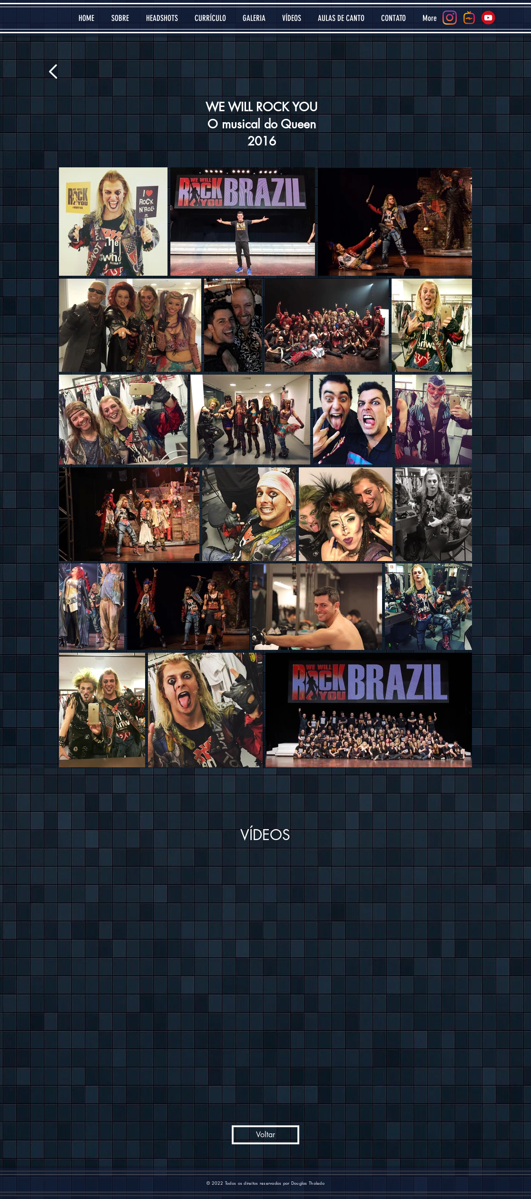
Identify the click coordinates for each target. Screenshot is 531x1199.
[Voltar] (265, 1134)
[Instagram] (449, 17)
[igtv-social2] (469, 17)
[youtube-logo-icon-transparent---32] (489, 17)
